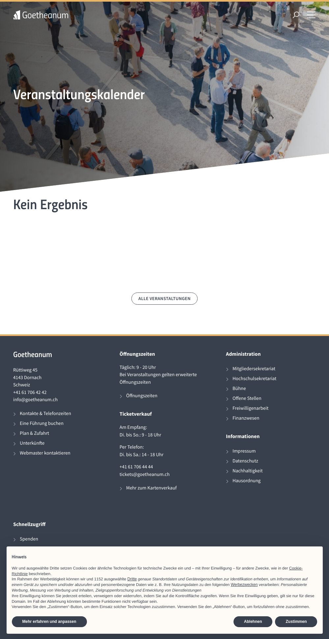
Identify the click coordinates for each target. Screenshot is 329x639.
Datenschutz (245, 461)
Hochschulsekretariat (254, 378)
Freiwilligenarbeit (250, 408)
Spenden (29, 539)
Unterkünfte (32, 443)
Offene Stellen (247, 398)
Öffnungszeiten (141, 396)
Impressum (244, 451)
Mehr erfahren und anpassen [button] (49, 621)
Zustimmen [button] (296, 621)
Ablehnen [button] (253, 621)
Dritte (132, 579)
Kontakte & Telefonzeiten (45, 413)
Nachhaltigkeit (248, 471)
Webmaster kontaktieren (45, 453)
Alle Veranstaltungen (164, 298)
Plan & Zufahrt (34, 433)
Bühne (239, 388)
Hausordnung (246, 481)
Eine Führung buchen (42, 423)
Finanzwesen (246, 418)
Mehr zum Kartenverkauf (151, 488)
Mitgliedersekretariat (254, 369)
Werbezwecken (244, 584)
